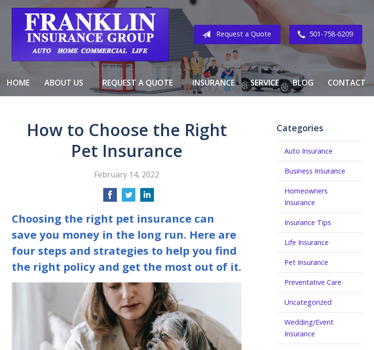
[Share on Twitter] (128, 197)
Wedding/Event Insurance (309, 327)
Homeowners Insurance (306, 196)
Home (18, 82)
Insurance (213, 82)
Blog (303, 82)
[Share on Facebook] (110, 197)
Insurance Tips (307, 222)
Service (264, 82)
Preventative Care (312, 282)
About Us (63, 82)
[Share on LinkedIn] (147, 197)
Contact (347, 82)
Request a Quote (234, 34)
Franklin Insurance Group (90, 34)
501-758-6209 (323, 34)
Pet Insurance (306, 262)
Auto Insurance (308, 151)
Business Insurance (314, 170)
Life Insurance (306, 242)
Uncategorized (308, 302)
